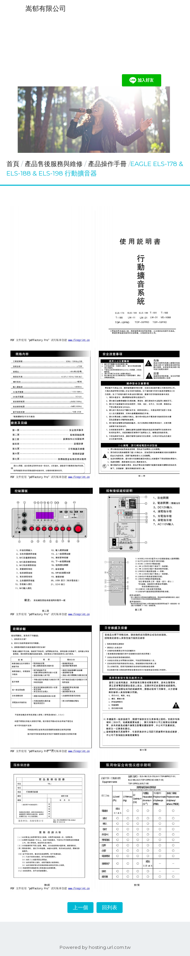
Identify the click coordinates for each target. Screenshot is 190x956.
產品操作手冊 (107, 164)
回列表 (109, 907)
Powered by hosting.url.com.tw (95, 947)
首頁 (12, 164)
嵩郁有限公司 (45, 8)
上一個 (80, 907)
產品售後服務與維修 (54, 164)
